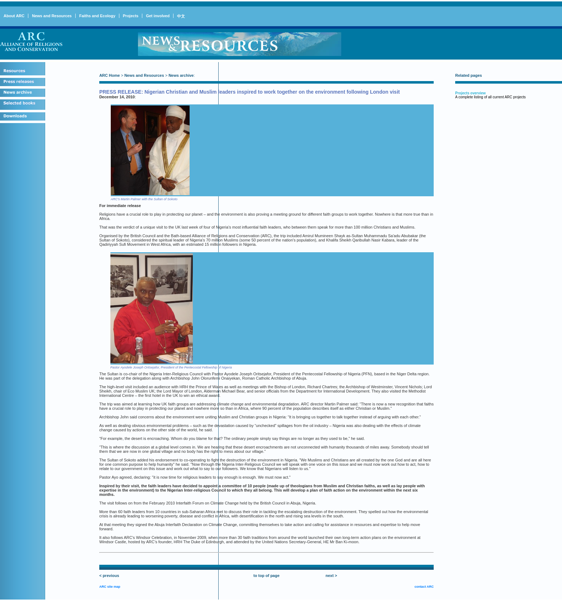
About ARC (14, 16)
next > (331, 575)
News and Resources (52, 16)
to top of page (266, 575)
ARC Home (109, 75)
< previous (109, 575)
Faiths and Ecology (97, 16)
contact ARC (424, 586)
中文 (181, 16)
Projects (130, 16)
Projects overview (470, 93)
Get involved (158, 16)
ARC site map (109, 586)
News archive (181, 75)
